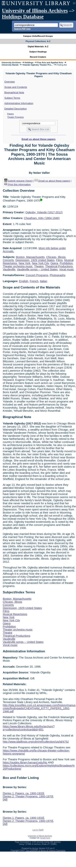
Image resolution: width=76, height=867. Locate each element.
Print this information (17, 184)
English (23, 281)
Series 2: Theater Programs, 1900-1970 (27, 796)
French (34, 281)
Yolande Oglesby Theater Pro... (37, 65)
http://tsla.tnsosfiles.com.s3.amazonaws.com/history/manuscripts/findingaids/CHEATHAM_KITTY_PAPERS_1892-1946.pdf (39, 708)
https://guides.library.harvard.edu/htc (25, 762)
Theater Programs (15, 117)
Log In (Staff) (38, 830)
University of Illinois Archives (35, 10)
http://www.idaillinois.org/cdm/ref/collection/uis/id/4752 (36, 741)
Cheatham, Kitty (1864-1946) (42, 218)
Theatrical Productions (59, 266)
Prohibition (66, 263)
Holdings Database (23, 16)
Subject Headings (38, 52)
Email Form (45, 838)
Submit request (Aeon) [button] (18, 180)
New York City (40, 263)
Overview (9, 81)
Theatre (39, 266)
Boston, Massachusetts (30, 257)
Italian (43, 281)
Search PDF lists (22, 29)
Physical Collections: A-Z (38, 41)
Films (59, 260)
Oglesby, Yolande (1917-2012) (44, 212)
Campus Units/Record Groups (38, 36)
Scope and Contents (15, 87)
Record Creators (38, 57)
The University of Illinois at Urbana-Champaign (45, 850)
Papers (10, 114)
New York (24, 263)
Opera (54, 263)
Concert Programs (37, 275)
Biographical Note (14, 92)
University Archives (11, 62)
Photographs (57, 275)
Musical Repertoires (15, 614)
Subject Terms (12, 97)
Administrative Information (18, 103)
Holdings (29, 62)
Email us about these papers (38, 139)
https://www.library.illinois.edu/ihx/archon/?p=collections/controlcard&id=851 (28, 728)
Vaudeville (9, 269)
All (5, 799)
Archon (35, 848)
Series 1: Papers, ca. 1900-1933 (23, 793)
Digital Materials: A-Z (38, 46)
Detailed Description (15, 108)
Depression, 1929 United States (34, 260)
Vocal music (66, 269)
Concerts (8, 260)
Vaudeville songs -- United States (37, 269)
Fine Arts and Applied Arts (50, 62)
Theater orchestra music (18, 266)
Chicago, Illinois (56, 257)
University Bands (10, 65)
